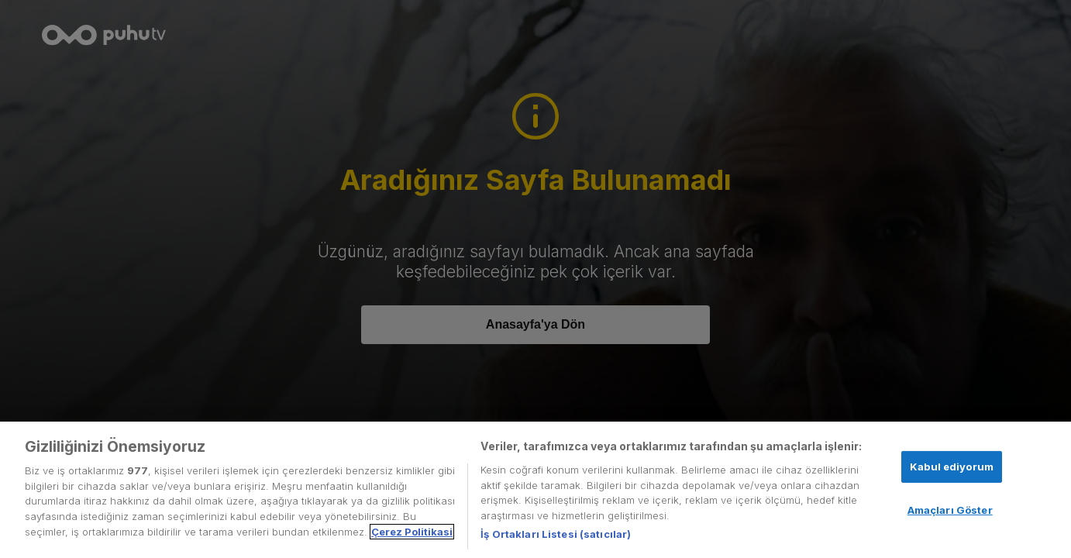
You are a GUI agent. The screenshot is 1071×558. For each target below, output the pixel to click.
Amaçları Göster (950, 510)
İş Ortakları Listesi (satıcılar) (555, 534)
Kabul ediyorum (952, 466)
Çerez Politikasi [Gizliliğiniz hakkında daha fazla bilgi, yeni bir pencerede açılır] (412, 531)
